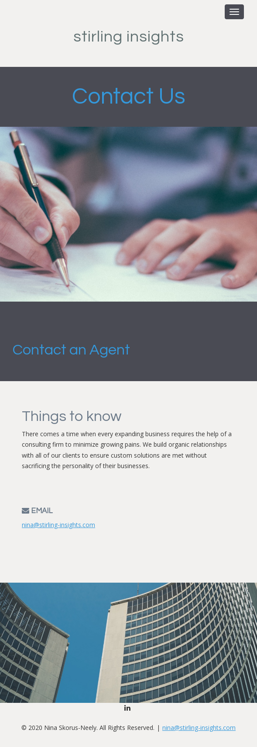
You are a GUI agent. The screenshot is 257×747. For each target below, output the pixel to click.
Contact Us (128, 96)
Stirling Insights (128, 36)
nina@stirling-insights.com (58, 525)
